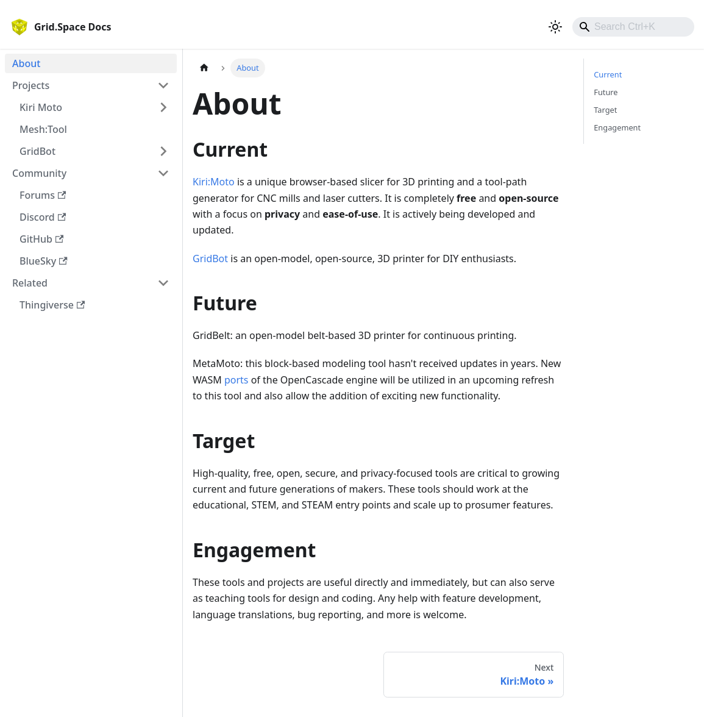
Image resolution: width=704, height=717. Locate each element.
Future (605, 92)
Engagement (617, 127)
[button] (91, 85)
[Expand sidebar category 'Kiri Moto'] (163, 107)
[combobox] (633, 27)
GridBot (210, 258)
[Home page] (204, 68)
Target (605, 109)
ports (236, 380)
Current (608, 74)
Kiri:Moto (214, 181)
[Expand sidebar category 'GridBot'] (163, 151)
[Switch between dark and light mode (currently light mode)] (555, 27)
